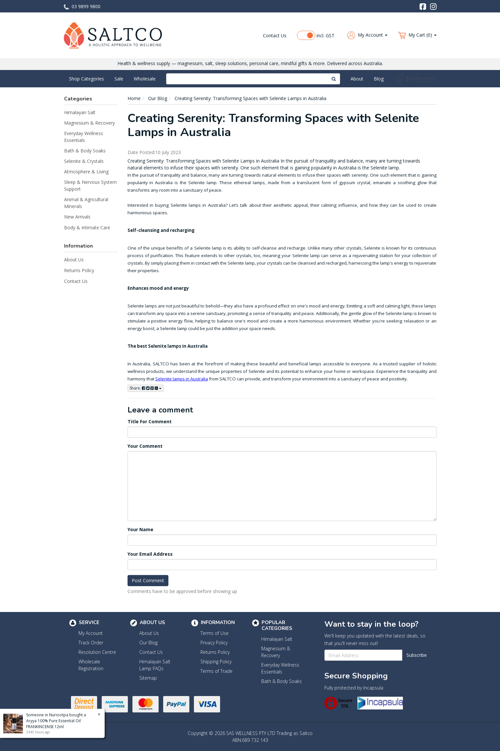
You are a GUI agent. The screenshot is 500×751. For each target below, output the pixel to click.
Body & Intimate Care (87, 227)
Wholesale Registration (90, 665)
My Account (90, 633)
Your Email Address (150, 554)
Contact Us (274, 35)
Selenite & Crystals (84, 161)
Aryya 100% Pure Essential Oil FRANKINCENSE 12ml (53, 723)
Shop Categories (86, 79)
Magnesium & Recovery (89, 123)
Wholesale (145, 79)
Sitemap (148, 678)
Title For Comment (150, 421)
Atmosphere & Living (86, 171)
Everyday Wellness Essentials (83, 136)
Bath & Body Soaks (85, 151)
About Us (74, 259)
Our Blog (148, 642)
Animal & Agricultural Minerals (86, 202)
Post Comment (148, 580)
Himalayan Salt (79, 112)
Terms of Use (214, 633)
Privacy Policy (214, 642)
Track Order (90, 642)
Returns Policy (79, 270)
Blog (379, 79)
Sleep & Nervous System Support (90, 185)
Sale (118, 79)
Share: (145, 388)
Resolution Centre (97, 652)
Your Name (140, 529)
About (357, 79)
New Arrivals (77, 217)
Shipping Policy (216, 661)
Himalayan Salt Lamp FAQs (154, 665)
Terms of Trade (216, 671)
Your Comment (145, 446)
